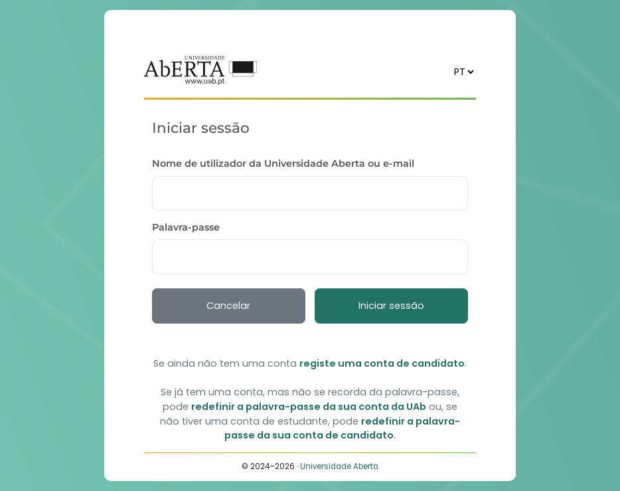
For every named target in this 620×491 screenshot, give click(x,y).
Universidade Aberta (339, 466)
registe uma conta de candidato (382, 363)
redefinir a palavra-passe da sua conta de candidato (342, 428)
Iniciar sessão (391, 305)
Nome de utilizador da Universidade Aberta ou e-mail (283, 163)
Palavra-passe (186, 227)
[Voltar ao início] (200, 70)
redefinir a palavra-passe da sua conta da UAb (308, 406)
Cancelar (228, 305)
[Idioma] (463, 71)
